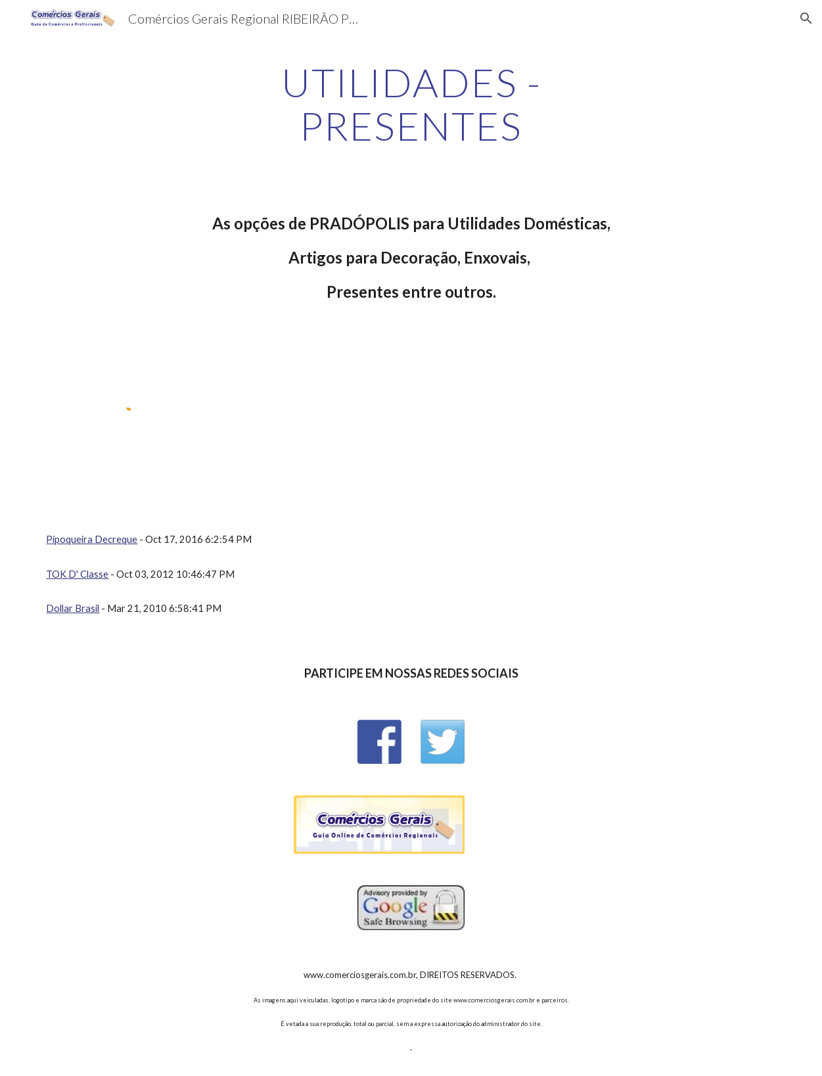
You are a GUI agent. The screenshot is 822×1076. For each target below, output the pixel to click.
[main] (411, 103)
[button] (806, 18)
